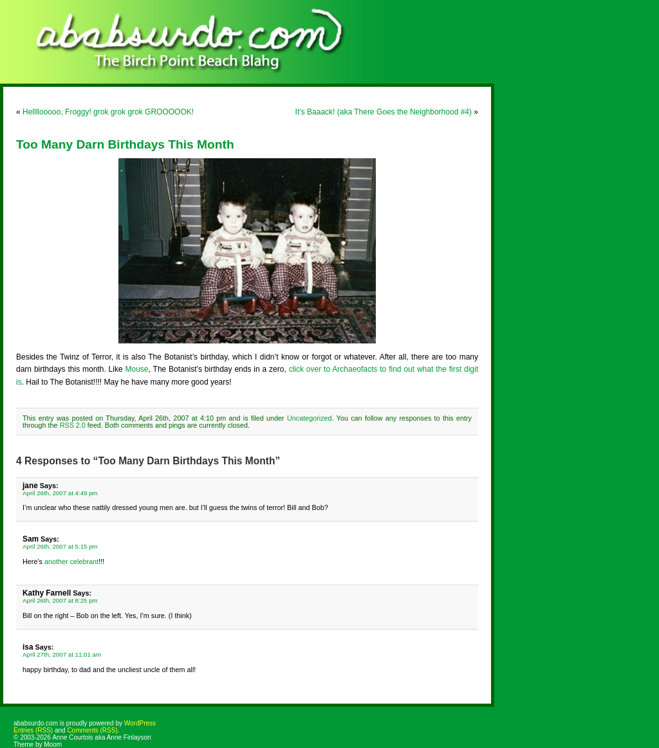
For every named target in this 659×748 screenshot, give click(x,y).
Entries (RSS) (33, 730)
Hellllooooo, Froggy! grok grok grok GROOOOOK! (108, 111)
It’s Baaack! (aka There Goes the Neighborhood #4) (383, 111)
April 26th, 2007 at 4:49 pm (60, 493)
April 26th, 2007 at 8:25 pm (60, 600)
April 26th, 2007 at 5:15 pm (60, 546)
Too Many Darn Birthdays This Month (125, 144)
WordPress (140, 723)
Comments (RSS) (92, 730)
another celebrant (71, 561)
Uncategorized (309, 418)
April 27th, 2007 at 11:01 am (62, 654)
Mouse (137, 369)
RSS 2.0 (73, 425)
